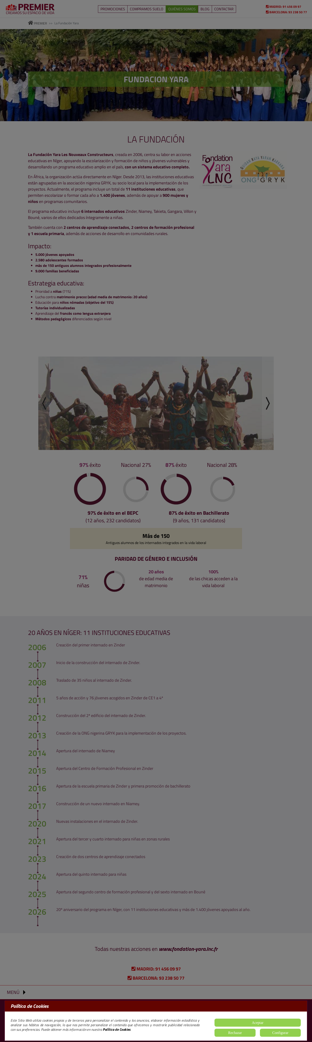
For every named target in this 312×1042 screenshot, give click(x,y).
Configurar (280, 1033)
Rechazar (235, 1033)
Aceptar (258, 1023)
